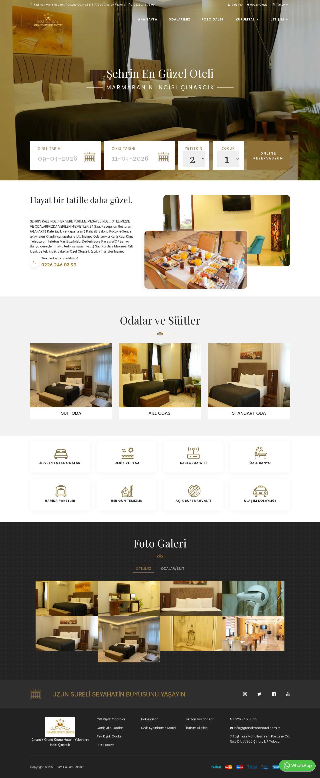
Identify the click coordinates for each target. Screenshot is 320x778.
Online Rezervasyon (268, 155)
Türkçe (280, 4)
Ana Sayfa (147, 19)
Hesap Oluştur (257, 4)
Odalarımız (179, 19)
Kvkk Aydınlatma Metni (158, 728)
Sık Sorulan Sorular (200, 719)
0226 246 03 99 (243, 719)
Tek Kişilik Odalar (109, 736)
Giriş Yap (235, 4)
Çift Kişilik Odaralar (111, 719)
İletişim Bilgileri (197, 728)
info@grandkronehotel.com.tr (255, 728)
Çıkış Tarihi (124, 148)
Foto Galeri (213, 19)
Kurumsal (247, 19)
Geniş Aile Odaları (110, 728)
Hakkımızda (149, 719)
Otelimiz (143, 568)
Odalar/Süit (172, 568)
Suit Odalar (105, 745)
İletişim (279, 19)
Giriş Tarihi (50, 148)
